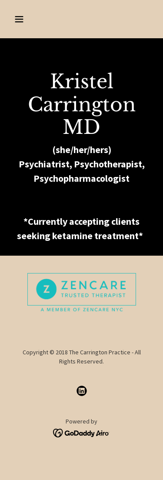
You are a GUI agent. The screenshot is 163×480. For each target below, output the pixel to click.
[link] (81, 391)
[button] (26, 19)
